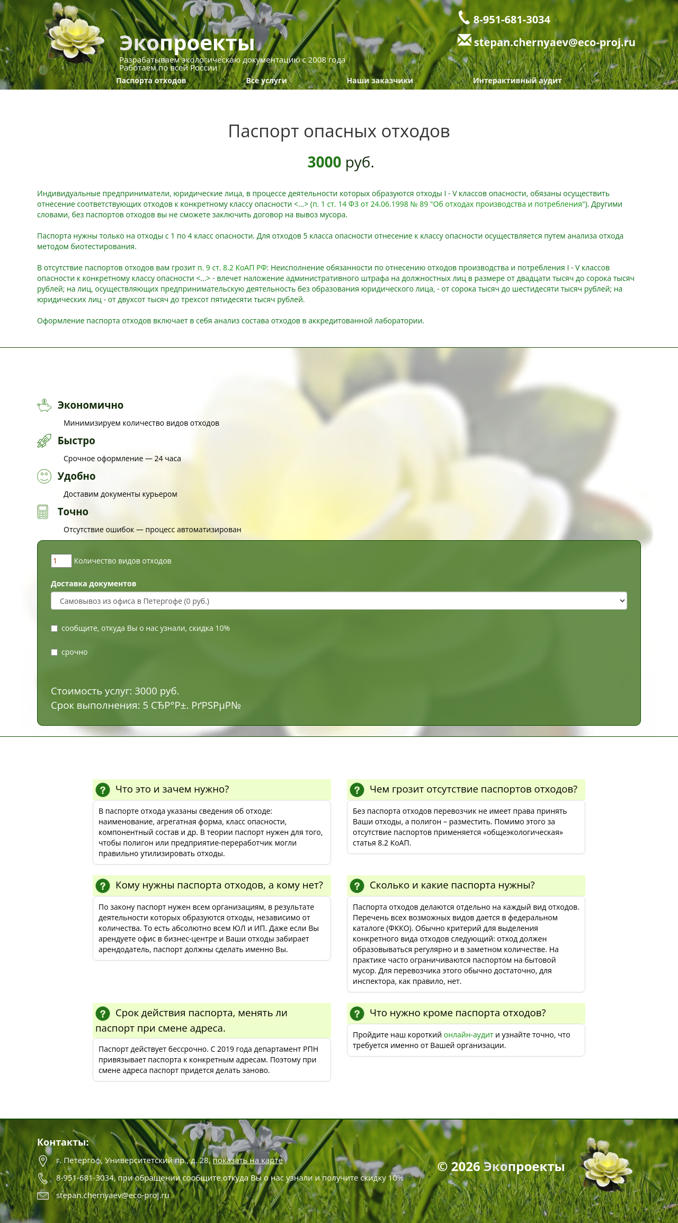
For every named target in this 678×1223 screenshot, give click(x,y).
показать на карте (247, 1160)
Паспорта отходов (151, 80)
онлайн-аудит (469, 1035)
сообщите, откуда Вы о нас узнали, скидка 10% (140, 628)
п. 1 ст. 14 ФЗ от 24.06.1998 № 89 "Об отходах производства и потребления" (449, 204)
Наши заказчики (380, 80)
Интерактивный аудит (517, 80)
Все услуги (266, 80)
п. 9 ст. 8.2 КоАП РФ (232, 267)
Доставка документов (94, 583)
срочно (69, 652)
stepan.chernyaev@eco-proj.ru (555, 42)
